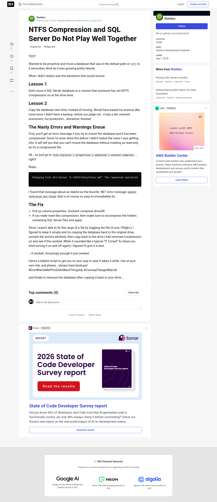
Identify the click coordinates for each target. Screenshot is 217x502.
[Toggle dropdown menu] (146, 328)
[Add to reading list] (12, 70)
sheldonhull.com (82, 21)
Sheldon (40, 17)
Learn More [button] (182, 179)
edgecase (49, 47)
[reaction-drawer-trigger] (12, 46)
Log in (181, 4)
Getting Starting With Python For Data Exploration (181, 94)
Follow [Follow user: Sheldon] (181, 26)
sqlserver (35, 47)
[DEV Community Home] (10, 4)
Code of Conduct (77, 315)
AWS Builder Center (172, 155)
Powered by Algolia (108, 4)
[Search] (20, 4)
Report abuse (95, 315)
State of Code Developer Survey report (68, 405)
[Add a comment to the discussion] (88, 304)
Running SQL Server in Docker (181, 79)
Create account (198, 4)
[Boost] (12, 80)
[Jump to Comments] (12, 58)
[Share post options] (12, 91)
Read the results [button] (85, 430)
